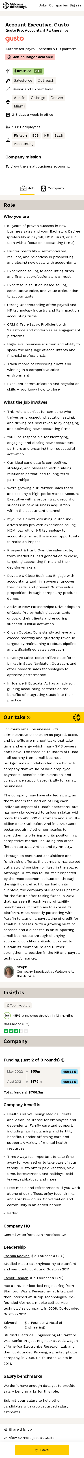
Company (52, 188)
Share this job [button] (18, 1429)
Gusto (61, 25)
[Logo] (15, 5)
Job (27, 188)
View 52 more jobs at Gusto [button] (29, 1438)
